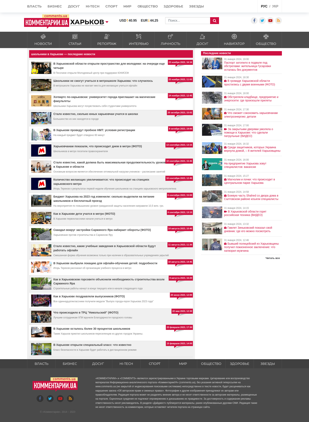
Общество (211, 364)
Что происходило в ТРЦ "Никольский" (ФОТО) (85, 312)
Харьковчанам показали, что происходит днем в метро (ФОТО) (97, 146)
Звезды (267, 364)
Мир (183, 364)
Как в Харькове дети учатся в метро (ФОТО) (84, 213)
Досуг (98, 364)
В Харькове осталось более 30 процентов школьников (91, 328)
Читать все (273, 258)
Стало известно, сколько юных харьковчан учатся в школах (95, 114)
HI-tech (126, 364)
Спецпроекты (239, 7)
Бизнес (70, 364)
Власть (41, 364)
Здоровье (239, 364)
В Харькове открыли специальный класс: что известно (92, 344)
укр (275, 6)
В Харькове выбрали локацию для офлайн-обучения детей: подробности (105, 263)
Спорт (154, 364)
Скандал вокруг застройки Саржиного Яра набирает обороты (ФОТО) (102, 230)
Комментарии (51, 411)
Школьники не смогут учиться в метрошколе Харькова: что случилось (103, 80)
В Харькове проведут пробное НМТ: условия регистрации (94, 130)
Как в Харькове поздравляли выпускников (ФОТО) (89, 296)
